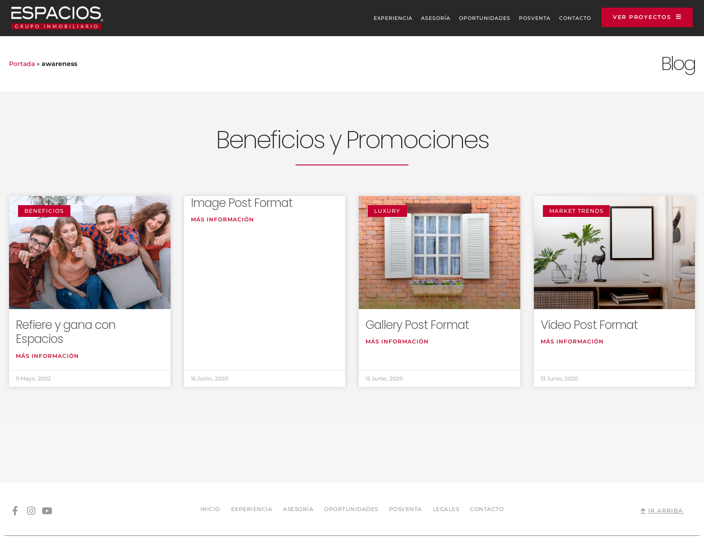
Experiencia (382, 18)
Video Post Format (589, 325)
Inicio (210, 449)
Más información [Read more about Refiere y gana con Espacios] (47, 356)
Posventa (524, 18)
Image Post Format (241, 203)
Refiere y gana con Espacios (66, 332)
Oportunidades (474, 18)
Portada (22, 63)
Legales (446, 449)
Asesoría (425, 18)
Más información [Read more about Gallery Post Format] (397, 341)
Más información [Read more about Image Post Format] (222, 219)
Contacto (565, 18)
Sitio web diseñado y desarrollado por (597, 510)
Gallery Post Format (417, 325)
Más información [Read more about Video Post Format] (572, 341)
